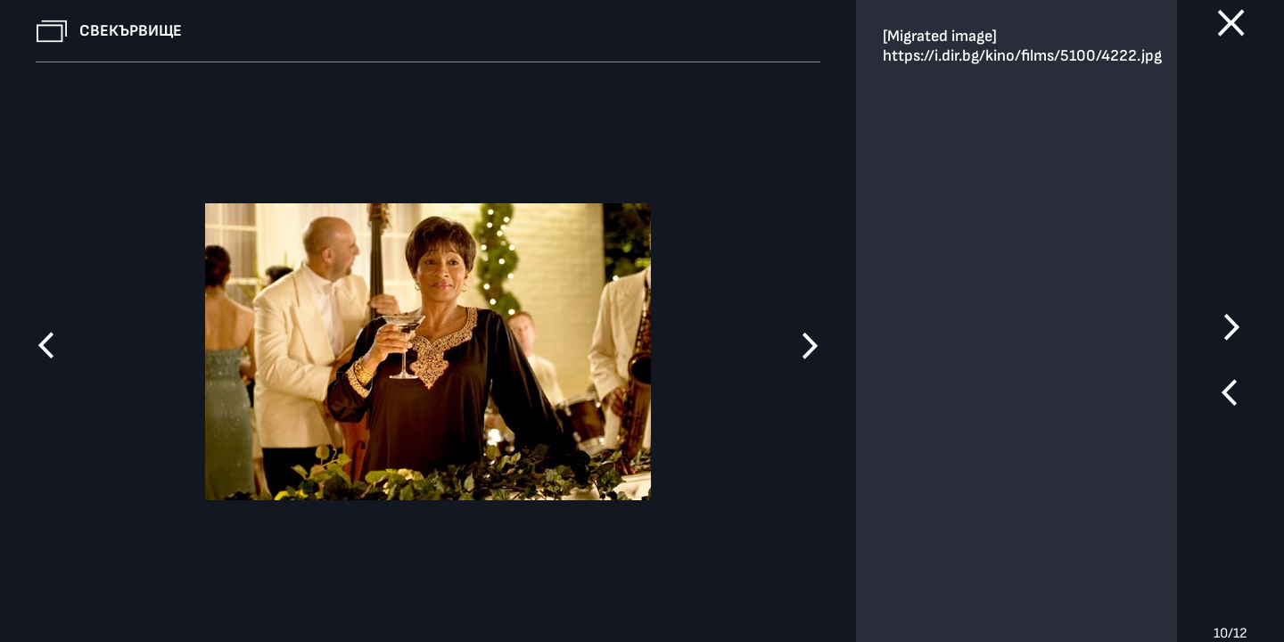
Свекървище (130, 30)
